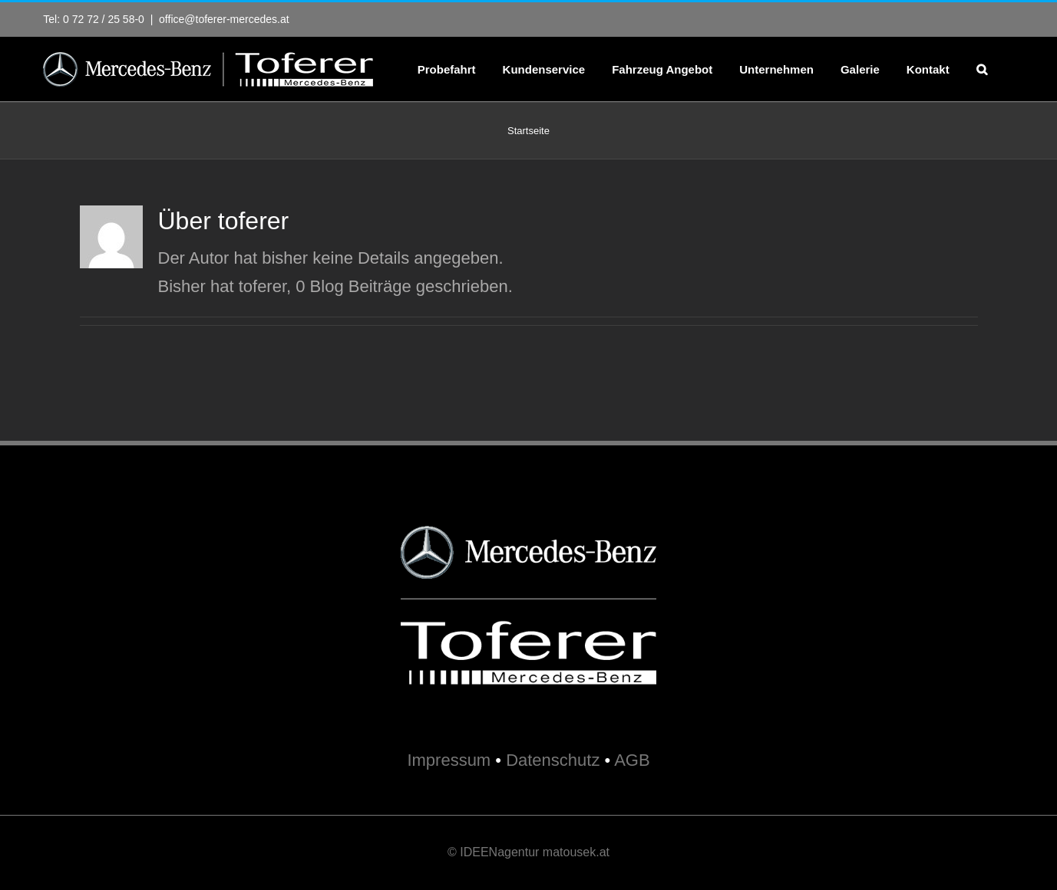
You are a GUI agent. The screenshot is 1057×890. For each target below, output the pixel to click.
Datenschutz (553, 760)
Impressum (449, 760)
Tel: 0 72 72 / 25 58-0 (93, 19)
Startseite (528, 130)
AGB (631, 760)
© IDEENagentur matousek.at (528, 852)
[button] (981, 69)
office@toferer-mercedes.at (224, 19)
